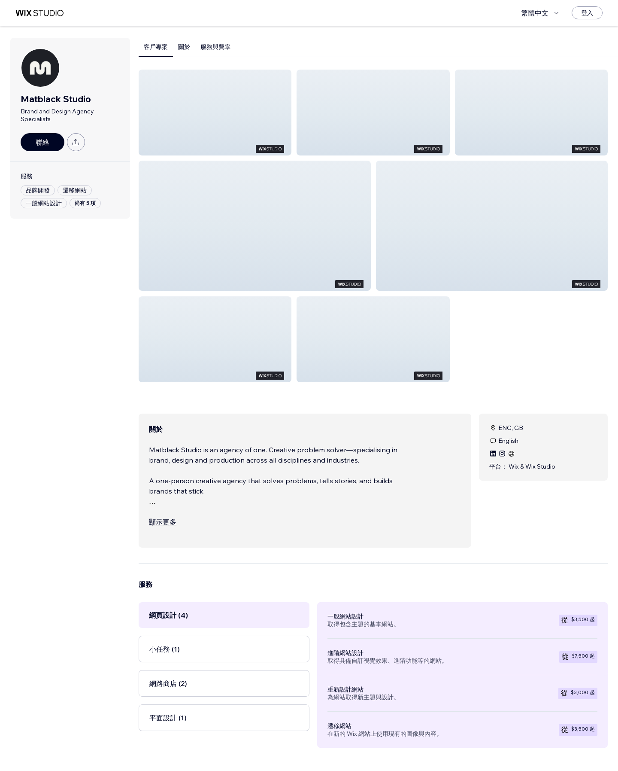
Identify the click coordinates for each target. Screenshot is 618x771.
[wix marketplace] (39, 13)
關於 (184, 47)
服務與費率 (215, 47)
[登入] (587, 12)
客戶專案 (156, 47)
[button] (215, 112)
